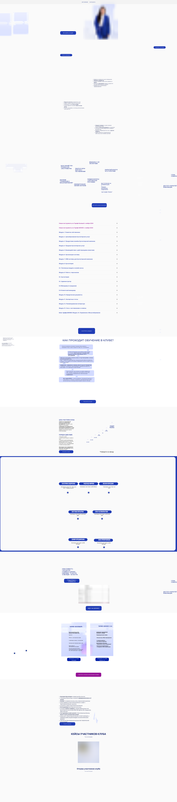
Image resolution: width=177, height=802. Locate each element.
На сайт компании (67, 723)
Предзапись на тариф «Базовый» (74, 659)
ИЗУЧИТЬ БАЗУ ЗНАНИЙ (99, 205)
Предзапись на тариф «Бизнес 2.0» (102, 659)
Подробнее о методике (159, 47)
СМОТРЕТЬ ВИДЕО (86, 331)
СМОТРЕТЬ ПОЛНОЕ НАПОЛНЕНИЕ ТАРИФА (88, 674)
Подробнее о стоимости (71, 580)
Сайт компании (85, 2)
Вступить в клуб (88, 401)
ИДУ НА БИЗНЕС (93, 608)
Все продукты (92, 2)
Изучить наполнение (66, 55)
